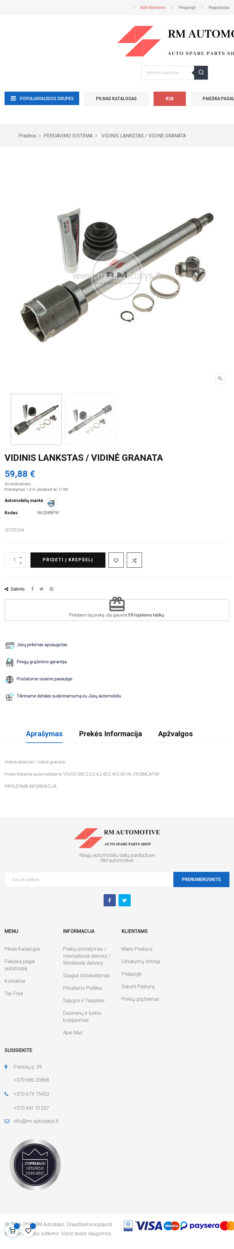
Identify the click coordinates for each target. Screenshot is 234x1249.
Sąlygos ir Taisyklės (84, 1000)
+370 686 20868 (31, 1080)
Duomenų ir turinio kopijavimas (82, 1016)
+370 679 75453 (31, 1094)
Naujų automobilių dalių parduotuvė (117, 855)
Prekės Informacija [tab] (110, 734)
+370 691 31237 (31, 1108)
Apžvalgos (175, 734)
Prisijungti (131, 974)
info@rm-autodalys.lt (36, 1121)
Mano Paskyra (137, 949)
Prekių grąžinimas (140, 999)
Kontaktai (15, 981)
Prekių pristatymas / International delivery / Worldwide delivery (86, 956)
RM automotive (117, 860)
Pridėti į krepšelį (68, 559)
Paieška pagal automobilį (20, 965)
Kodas (11, 512)
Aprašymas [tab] (44, 734)
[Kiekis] (15, 560)
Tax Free (14, 993)
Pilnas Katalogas (116, 98)
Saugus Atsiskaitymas (86, 975)
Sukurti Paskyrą (138, 986)
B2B (170, 98)
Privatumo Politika (82, 988)
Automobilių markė (24, 500)
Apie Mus (73, 1033)
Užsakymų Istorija (141, 961)
